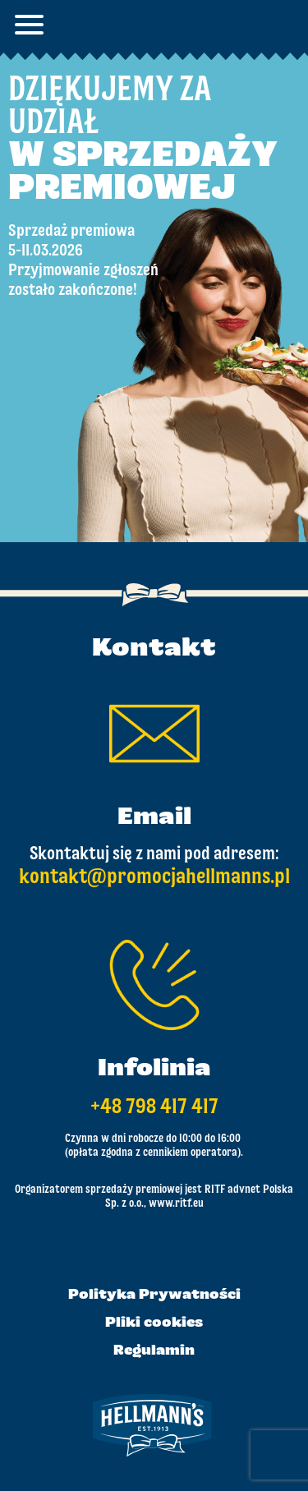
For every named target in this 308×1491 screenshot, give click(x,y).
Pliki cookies (154, 1323)
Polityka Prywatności (154, 1295)
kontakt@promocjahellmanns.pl (154, 877)
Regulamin (154, 1351)
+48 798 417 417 (154, 1107)
